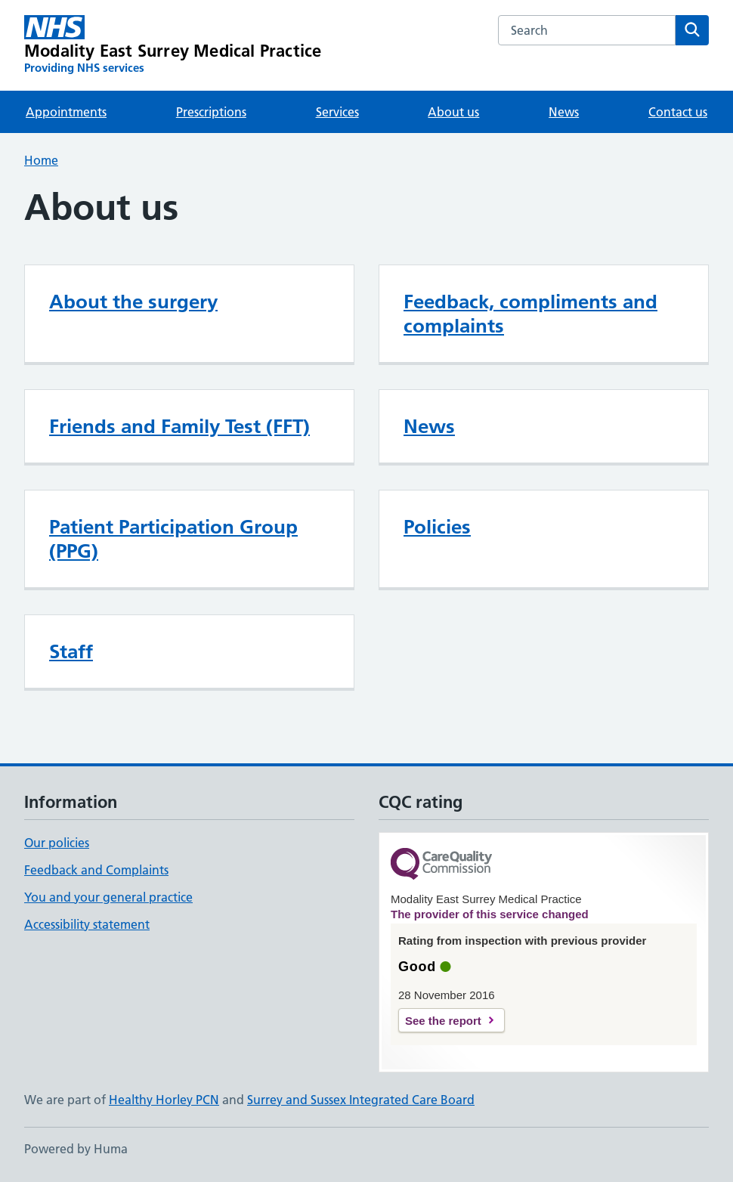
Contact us (677, 111)
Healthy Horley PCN (164, 1099)
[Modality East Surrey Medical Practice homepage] (172, 45)
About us (453, 111)
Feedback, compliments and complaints (530, 313)
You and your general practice (108, 897)
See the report (443, 1020)
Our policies (56, 842)
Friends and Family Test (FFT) (179, 426)
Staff (71, 651)
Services (337, 111)
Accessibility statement (87, 924)
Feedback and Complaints (96, 869)
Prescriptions (211, 111)
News (564, 111)
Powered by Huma (76, 1148)
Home (41, 160)
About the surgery (133, 301)
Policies (437, 527)
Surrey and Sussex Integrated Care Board (361, 1099)
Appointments (66, 111)
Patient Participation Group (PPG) (173, 539)
